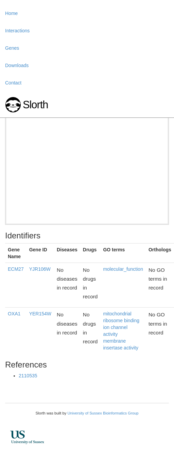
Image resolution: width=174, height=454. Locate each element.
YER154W (40, 313)
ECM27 (16, 269)
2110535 (28, 375)
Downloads (17, 65)
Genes (12, 48)
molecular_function (123, 269)
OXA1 (14, 313)
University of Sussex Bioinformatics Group (102, 413)
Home (11, 13)
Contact (13, 82)
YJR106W (40, 269)
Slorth (35, 105)
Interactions (17, 30)
